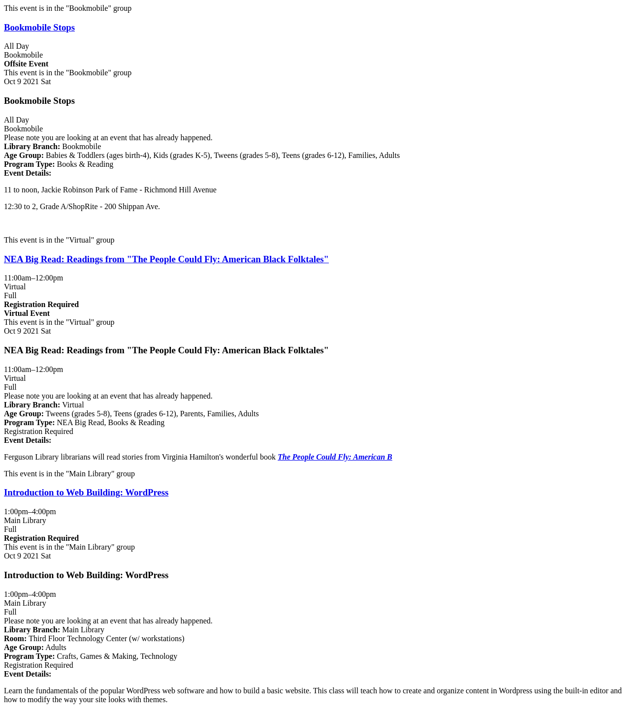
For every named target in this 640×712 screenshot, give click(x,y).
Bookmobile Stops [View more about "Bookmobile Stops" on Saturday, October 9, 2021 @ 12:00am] (39, 27)
